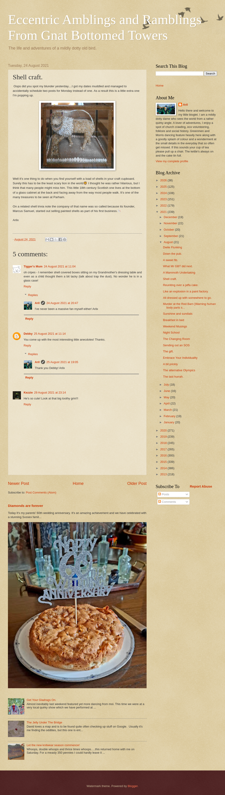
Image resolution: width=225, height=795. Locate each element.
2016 (164, 455)
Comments (167, 501)
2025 (164, 186)
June (167, 391)
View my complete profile (172, 161)
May (167, 397)
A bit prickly (170, 364)
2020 (164, 430)
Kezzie (28, 392)
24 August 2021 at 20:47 (62, 303)
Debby (28, 333)
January (169, 422)
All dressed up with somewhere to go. (187, 297)
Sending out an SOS (176, 345)
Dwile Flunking (172, 247)
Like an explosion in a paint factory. (185, 291)
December (171, 217)
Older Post (137, 483)
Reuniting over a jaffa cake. (180, 285)
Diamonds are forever (25, 506)
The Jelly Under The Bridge (44, 722)
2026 (164, 180)
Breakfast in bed (173, 320)
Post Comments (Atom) (41, 492)
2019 (164, 436)
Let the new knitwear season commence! (53, 745)
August (169, 242)
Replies (33, 295)
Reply (27, 286)
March (168, 409)
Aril (37, 303)
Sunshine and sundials (177, 313)
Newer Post (18, 483)
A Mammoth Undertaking (179, 272)
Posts (163, 494)
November (171, 223)
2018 (164, 443)
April (167, 403)
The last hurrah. (173, 376)
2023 (164, 199)
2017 (164, 449)
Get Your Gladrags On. (41, 700)
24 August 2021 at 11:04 (60, 266)
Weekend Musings (175, 326)
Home (78, 483)
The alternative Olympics (179, 370)
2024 (164, 193)
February (170, 416)
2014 (164, 468)
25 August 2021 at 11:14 (50, 333)
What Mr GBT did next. (178, 266)
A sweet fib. (170, 260)
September (171, 236)
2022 (164, 205)
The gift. (168, 351)
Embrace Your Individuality (180, 357)
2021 (164, 212)
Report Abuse (201, 486)
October (169, 229)
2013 (164, 474)
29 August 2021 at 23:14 (50, 392)
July (167, 384)
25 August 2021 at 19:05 (62, 362)
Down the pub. (172, 253)
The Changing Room (176, 339)
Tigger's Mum (33, 266)
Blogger (133, 786)
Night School (171, 332)
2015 (164, 462)
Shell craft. (170, 279)
